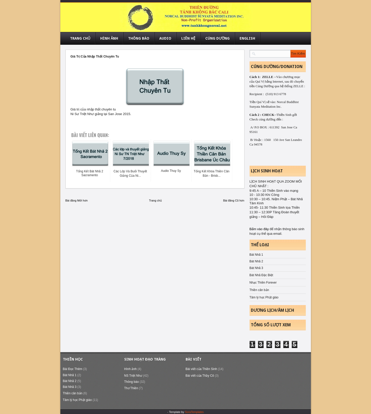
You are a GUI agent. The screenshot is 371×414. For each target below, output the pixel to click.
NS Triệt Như (133, 375)
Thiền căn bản (259, 290)
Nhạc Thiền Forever (263, 282)
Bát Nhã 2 (256, 261)
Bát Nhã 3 (256, 268)
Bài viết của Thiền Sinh (201, 369)
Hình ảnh (130, 369)
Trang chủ (155, 200)
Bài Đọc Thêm (72, 369)
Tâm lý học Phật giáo (264, 297)
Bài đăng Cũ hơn (233, 200)
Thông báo (131, 382)
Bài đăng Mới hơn (76, 200)
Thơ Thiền (131, 388)
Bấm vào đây (260, 229)
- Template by (185, 411)
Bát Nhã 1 (256, 254)
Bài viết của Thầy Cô (200, 375)
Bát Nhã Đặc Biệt (261, 275)
